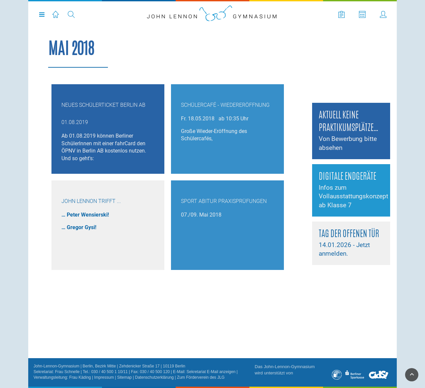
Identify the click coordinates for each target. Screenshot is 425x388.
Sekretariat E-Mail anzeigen (211, 371)
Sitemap (124, 377)
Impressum (104, 377)
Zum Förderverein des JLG (200, 377)
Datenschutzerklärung (154, 377)
